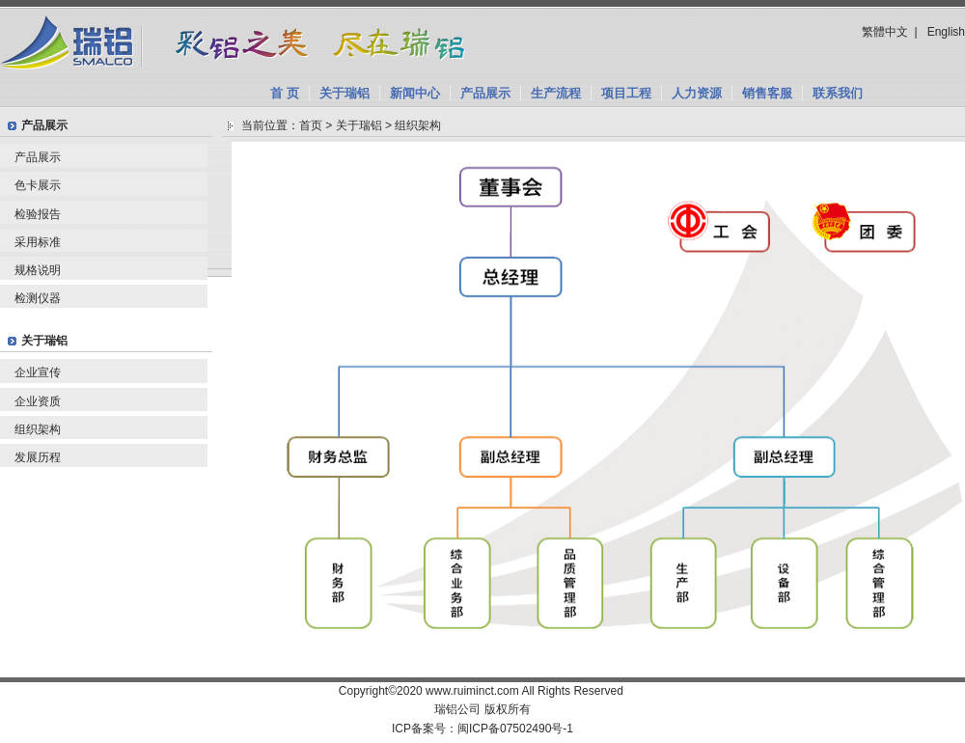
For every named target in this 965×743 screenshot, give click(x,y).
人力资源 (697, 93)
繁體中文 (885, 32)
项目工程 (626, 93)
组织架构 (37, 429)
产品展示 (485, 93)
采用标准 (37, 242)
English (946, 32)
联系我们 (838, 93)
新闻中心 (415, 93)
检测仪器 (37, 298)
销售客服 (767, 93)
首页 (310, 125)
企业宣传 (37, 372)
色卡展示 (37, 185)
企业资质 (37, 401)
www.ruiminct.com (472, 691)
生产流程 (556, 93)
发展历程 (37, 457)
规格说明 (37, 270)
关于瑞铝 (344, 93)
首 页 (284, 93)
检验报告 (37, 214)
